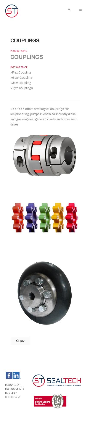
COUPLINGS (24, 40)
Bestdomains (13, 396)
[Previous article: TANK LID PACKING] (20, 341)
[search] (69, 9)
